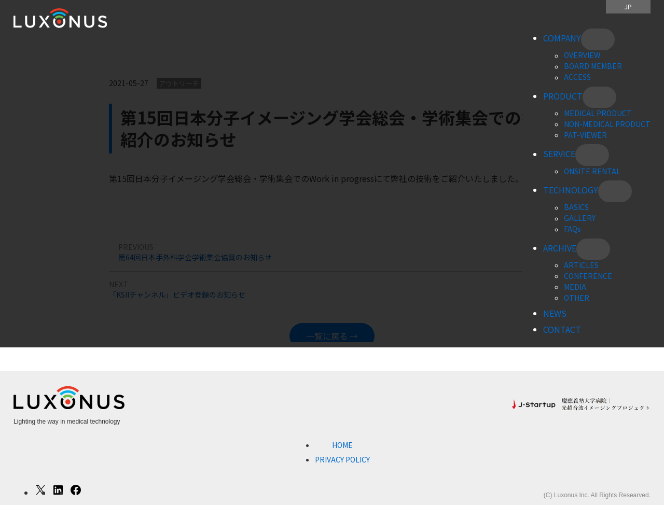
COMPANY (562, 38)
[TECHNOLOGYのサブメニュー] (615, 191)
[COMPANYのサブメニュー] (598, 39)
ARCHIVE (559, 248)
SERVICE (559, 154)
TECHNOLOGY (570, 190)
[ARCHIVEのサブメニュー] (593, 249)
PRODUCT (563, 96)
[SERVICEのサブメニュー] (592, 155)
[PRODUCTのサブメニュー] (599, 97)
